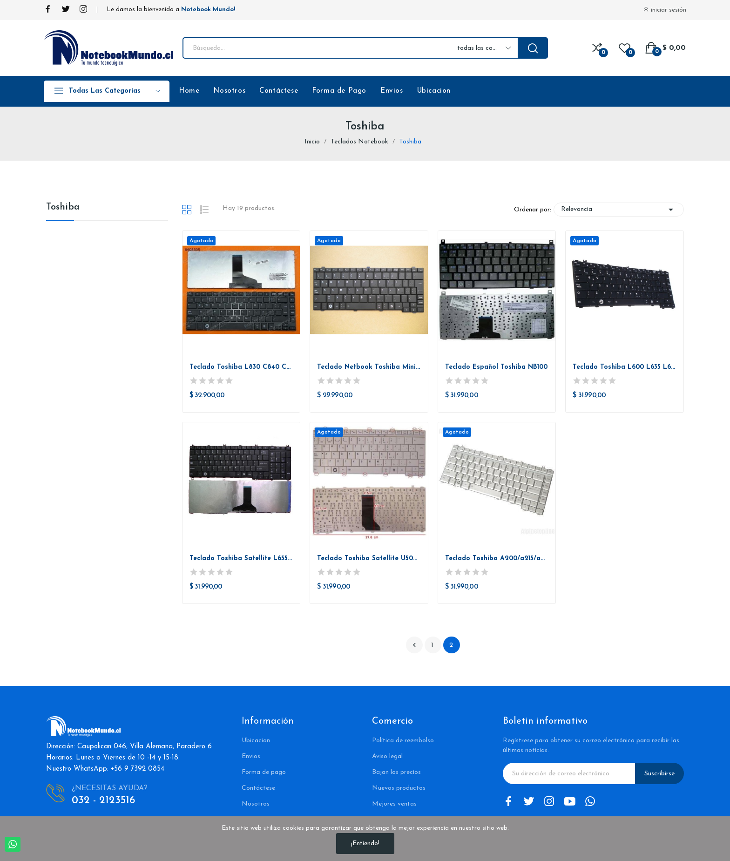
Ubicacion (434, 91)
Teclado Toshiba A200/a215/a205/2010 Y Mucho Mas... (497, 558)
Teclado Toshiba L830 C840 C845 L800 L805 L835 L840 (241, 367)
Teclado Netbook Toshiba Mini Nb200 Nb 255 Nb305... (369, 367)
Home (189, 91)
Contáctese (278, 91)
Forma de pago (264, 772)
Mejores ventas (394, 803)
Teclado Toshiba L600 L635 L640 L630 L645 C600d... (624, 367)
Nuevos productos (399, 788)
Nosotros (229, 91)
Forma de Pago (339, 91)
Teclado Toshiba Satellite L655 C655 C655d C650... (241, 558)
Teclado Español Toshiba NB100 (496, 367)
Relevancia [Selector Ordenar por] (618, 209)
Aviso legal (387, 756)
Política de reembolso (403, 740)
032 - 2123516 (103, 800)
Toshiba (63, 207)
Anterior (414, 645)
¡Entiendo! (365, 843)
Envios (391, 91)
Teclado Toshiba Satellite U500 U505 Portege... (369, 558)
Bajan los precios (396, 772)
